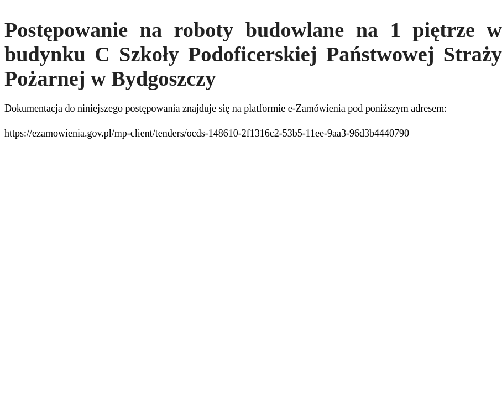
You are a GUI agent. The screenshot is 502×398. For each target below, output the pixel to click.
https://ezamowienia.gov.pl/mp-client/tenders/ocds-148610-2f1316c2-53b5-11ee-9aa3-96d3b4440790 (206, 133)
